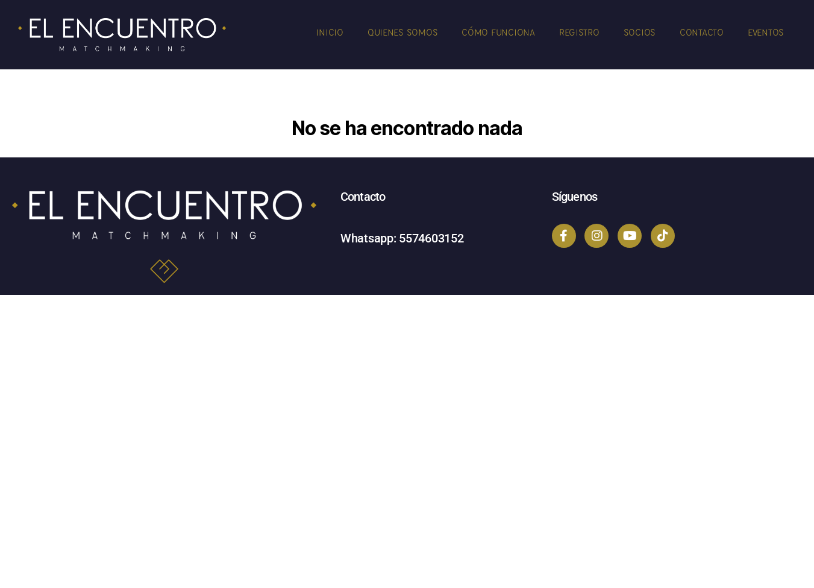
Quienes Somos (403, 32)
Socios (640, 32)
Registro (579, 32)
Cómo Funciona (498, 32)
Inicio (329, 32)
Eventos (766, 32)
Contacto (702, 32)
